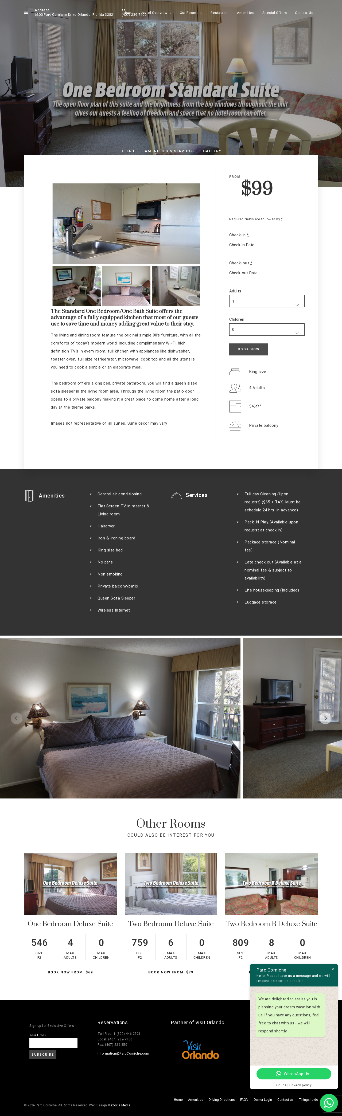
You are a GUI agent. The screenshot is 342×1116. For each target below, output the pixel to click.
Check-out (240, 263)
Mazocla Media (119, 1105)
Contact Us (304, 12)
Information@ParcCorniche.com (123, 1053)
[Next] (325, 718)
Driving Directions (222, 1099)
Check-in (239, 235)
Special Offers (274, 12)
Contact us (285, 1099)
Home (128, 12)
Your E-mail (38, 1035)
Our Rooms (189, 12)
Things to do (308, 1099)
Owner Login (263, 1099)
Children (236, 319)
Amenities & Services (169, 151)
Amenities (245, 12)
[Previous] (16, 718)
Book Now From (70, 972)
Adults (235, 291)
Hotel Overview (155, 12)
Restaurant (220, 12)
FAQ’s (244, 1099)
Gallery (212, 151)
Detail (128, 151)
